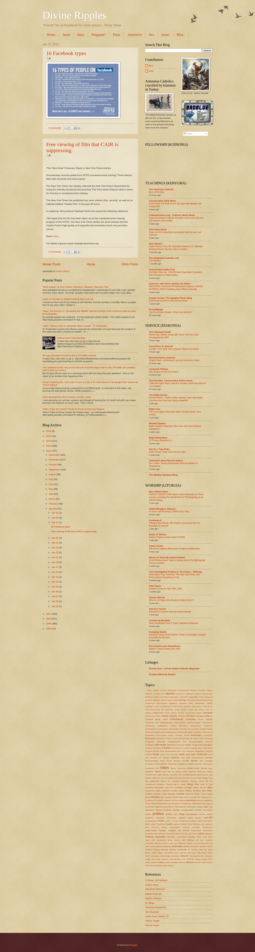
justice (171, 778)
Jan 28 (55, 517)
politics (158, 814)
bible (176, 700)
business (173, 703)
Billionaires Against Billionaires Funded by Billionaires (174, 548)
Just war (164, 778)
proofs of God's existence (176, 821)
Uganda (165, 859)
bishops (183, 700)
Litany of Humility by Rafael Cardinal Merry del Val (67, 299)
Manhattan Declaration (154, 788)
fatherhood (172, 745)
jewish (193, 775)
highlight (166, 758)
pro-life (208, 817)
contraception (162, 729)
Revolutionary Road (163, 834)
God (162, 751)
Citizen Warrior (157, 597)
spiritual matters (205, 846)
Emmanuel (177, 739)
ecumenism (207, 735)
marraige (179, 787)
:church (209, 690)
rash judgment (206, 824)
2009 (49, 623)
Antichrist (135, 35)
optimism (174, 800)
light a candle (180, 784)
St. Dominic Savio (195, 850)
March (52, 499)
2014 (49, 441)
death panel (150, 732)
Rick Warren (176, 834)
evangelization (174, 742)
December (54, 455)
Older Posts (129, 264)
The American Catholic (161, 189)
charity (165, 716)
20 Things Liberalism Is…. (161, 440)
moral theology (168, 794)
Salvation (171, 837)
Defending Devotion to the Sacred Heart (168, 300)
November (54, 459)
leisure (163, 781)
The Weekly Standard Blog (163, 475)
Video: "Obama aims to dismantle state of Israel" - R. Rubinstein (74, 326)
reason (164, 827)
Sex (151, 35)
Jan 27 (55, 522)
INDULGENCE (161, 764)
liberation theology (189, 781)
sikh (207, 843)
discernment (207, 732)
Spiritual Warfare (168, 850)
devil (190, 732)
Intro (80, 35)
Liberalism (176, 781)
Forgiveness (197, 745)
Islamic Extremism (178, 768)
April (51, 494)
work (147, 866)
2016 (49, 431)
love (197, 784)
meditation (166, 791)
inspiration (181, 764)
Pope (182, 814)
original (182, 800)
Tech (147, 856)
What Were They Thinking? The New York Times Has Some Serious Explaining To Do (174, 576)
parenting (191, 800)
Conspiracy (207, 726)
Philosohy (196, 804)
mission (148, 794)
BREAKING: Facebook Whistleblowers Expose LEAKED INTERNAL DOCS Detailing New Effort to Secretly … (176, 287)
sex (171, 843)
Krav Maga (203, 778)
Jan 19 (55, 562)
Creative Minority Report (162, 674)
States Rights (157, 853)
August (52, 474)
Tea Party (201, 853)
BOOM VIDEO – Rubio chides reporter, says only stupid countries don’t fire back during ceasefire (175, 399)
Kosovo (194, 778)
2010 (49, 618)
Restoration (207, 831)
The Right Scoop (158, 395)
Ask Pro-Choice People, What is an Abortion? (170, 312)
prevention (160, 818)
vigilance (154, 862)
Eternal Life (187, 738)
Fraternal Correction (153, 748)
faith (157, 744)
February (53, 503)
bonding (209, 700)
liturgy (190, 784)
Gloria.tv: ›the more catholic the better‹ (170, 283)
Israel (165, 35)
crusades (196, 729)
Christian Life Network (156, 880)
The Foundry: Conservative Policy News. (171, 380)
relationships (151, 830)
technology (165, 856)
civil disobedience (163, 723)
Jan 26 (55, 537)
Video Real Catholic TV (157, 916)
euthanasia (160, 742)
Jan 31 (55, 512)
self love (199, 840)
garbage (193, 748)
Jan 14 (55, 572)
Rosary (185, 834)
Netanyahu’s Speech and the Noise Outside (170, 611)
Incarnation (149, 764)
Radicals (196, 824)
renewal (186, 831)
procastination (151, 821)
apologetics (174, 697)
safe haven (192, 834)
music (209, 794)
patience (199, 800)
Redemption (207, 827)
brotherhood (150, 703)
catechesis (200, 703)
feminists (181, 745)
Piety (116, 35)
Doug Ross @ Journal (161, 346)
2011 (49, 614)
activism (189, 694)
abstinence (180, 694)
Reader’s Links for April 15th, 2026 (165, 588)
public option (150, 824)
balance (164, 700)
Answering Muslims (159, 620)
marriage (188, 787)
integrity (190, 764)
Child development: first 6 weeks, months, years (66, 397)
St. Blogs (149, 903)
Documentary (161, 735)
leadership (154, 781)
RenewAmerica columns (162, 357)
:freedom (148, 694)
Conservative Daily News (162, 201)
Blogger (133, 945)
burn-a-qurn (162, 703)
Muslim (155, 796)
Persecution (162, 804)
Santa (210, 837)
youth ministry (167, 866)
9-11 (163, 694)
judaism (148, 778)
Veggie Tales (207, 859)
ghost (200, 748)
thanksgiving (194, 856)
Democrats (183, 732)
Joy (210, 775)
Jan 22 (55, 552)
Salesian (208, 834)
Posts (187, 133)
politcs (148, 814)
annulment (164, 697)
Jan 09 (55, 591)
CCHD (166, 713)
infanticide (172, 764)
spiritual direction (191, 846)
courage (183, 729)
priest (190, 818)
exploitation (149, 745)
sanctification (181, 837)
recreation (196, 827)
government (170, 751)
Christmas (191, 719)
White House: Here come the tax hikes (167, 452)
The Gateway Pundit (160, 332)
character (207, 712)
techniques (155, 856)
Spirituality (182, 850)
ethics (196, 738)
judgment (156, 778)
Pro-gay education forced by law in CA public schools (69, 355)
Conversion (174, 729)
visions (167, 862)
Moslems (189, 794)
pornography (192, 814)
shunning (201, 843)
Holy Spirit (185, 758)
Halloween (190, 751)
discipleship (150, 735)
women (209, 862)
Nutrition (160, 800)
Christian (190, 716)
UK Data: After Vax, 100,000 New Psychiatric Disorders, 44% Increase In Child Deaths (175, 273)
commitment (179, 723)
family (163, 744)
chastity (173, 716)
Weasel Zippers (157, 423)
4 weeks (156, 694)
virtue (161, 862)
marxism (203, 788)
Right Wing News (158, 437)
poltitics (169, 814)
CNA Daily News (157, 229)
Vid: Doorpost (152, 912)
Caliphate (183, 703)
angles (156, 697)
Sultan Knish (156, 546)
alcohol (205, 694)
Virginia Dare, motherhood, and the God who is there (174, 360)
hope (162, 761)
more (55, 236)
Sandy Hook (201, 837)
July (51, 479)
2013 (49, 446)
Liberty (201, 781)
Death (209, 729)
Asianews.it (155, 520)
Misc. (181, 35)
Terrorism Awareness (155, 907)
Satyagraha (161, 840)
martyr (196, 787)
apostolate (184, 697)
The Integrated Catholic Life (164, 258)
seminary (208, 840)
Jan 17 (55, 567)
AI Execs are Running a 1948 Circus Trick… (170, 511)
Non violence (203, 797)
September (55, 469)
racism (177, 824)
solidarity (167, 846)
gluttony (156, 751)
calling (190, 703)
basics (170, 700)
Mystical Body (177, 797)
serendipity (149, 843)
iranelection (150, 768)
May (51, 489)
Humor (194, 760)
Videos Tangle (152, 920)
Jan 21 (55, 557)
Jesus (66, 35)
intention (198, 764)
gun (183, 751)
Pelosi (153, 804)
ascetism (148, 700)
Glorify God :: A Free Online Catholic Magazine (174, 668)
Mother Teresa (200, 794)
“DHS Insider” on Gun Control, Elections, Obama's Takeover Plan (75, 287)
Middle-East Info (153, 894)
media (158, 791)
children (181, 716)
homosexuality (151, 761)
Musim (148, 797)
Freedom (166, 748)
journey (206, 775)
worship (158, 865)
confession (162, 726)
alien (210, 694)
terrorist (184, 856)
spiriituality (177, 846)
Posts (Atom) (63, 271)
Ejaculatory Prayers (164, 739)
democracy (172, 732)
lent (169, 781)
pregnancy (149, 818)
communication (194, 723)
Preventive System (176, 818)
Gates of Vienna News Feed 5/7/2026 (167, 537)
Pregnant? (99, 35)
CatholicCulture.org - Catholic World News (172, 215)
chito (151, 71)
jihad (199, 775)
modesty (157, 794)
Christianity (176, 719)
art (211, 697)
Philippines (186, 804)
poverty (202, 814)
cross (189, 729)
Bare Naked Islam (158, 491)
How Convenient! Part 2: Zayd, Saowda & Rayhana (173, 623)
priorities (198, 818)
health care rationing (168, 754)
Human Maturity (173, 761)
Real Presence (152, 827)
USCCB (190, 859)
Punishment (161, 824)
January (53, 508)
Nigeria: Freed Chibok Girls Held (164, 649)
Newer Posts (51, 264)
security (177, 840)
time (202, 856)
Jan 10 (55, 586)
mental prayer (178, 791)
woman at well (200, 862)
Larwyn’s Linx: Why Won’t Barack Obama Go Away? (174, 349)
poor (176, 814)
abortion (170, 693)
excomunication (196, 742)
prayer (209, 814)
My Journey (166, 797)
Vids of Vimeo (152, 925)
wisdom (182, 862)
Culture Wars (151, 885)
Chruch (201, 719)
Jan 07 (55, 596)
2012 (49, 450)
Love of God (206, 784)
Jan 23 (55, 547)
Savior (170, 840)
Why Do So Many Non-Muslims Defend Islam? (171, 600)
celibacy (174, 713)
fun (182, 748)
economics (196, 735)
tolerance (208, 856)
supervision (192, 853)
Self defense (188, 840)
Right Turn (154, 409)
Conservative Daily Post (162, 269)
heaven (153, 758)
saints (201, 833)
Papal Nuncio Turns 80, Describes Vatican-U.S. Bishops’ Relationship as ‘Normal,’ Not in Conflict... (176, 247)
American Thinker (158, 369)
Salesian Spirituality (155, 836)
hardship (208, 751)
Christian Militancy (204, 716)
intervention (207, 764)
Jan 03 (55, 601)
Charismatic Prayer (153, 716)
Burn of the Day (156, 192)
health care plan (187, 754)
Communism (207, 723)
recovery (186, 827)
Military (189, 791)
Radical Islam (186, 824)
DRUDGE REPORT (155, 889)
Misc (204, 791)
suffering (183, 853)
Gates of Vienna (157, 534)
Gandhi (187, 748)
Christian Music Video (156, 719)
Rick (151, 65)
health (156, 754)
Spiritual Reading (152, 850)
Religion (162, 830)
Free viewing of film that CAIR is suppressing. (74, 531)
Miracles (197, 791)
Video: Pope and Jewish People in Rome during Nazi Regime (73, 409)
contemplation (151, 729)
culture (203, 729)
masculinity (149, 791)
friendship (176, 748)
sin (211, 843)
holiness (175, 757)
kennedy (178, 778)
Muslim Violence (153, 898)
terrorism (175, 856)
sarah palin (150, 840)
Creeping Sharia (157, 632)
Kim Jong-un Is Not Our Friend (163, 372)
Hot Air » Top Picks (159, 449)
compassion (150, 726)
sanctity (191, 837)
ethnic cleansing (205, 739)
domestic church (182, 735)
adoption (197, 694)
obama (167, 800)
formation (208, 745)
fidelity (188, 745)
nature (186, 797)
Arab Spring (204, 697)
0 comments (55, 128)
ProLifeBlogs (156, 309)
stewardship (169, 853)
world (152, 866)
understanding (174, 859)
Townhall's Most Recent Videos (166, 460)
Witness (190, 862)
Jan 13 (55, 577)
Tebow (209, 853)
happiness (200, 751)
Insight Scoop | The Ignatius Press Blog (170, 298)
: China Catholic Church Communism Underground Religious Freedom (175, 690)
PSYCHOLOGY (205, 821)
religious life (174, 830)
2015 (49, 436)
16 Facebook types (66, 53)
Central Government (186, 713)
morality (180, 793)
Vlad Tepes (155, 586)
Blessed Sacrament (196, 700)
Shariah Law (191, 843)
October (53, 464)
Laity (210, 778)
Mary (209, 787)
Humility (185, 761)
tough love (150, 859)
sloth (147, 846)
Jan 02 (55, 606)
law (146, 781)
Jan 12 (55, 581)
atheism (156, 700)
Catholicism (157, 713)
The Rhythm (155, 260)
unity (183, 859)
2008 (49, 628)
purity (170, 824)
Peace (147, 804)
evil (184, 742)
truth (158, 859)
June (51, 484)
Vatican (198, 859)
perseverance (174, 804)
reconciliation (175, 827)
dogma (171, 735)
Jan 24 (55, 542)
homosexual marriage (202, 758)
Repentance (196, 831)
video (147, 862)
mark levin (169, 788)
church (209, 719)
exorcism (208, 742)
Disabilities (197, 732)
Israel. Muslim (200, 768)
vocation (174, 862)
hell (159, 758)
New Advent (155, 243)
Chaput (199, 713)
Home (51, 35)
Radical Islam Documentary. (71, 338)
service (158, 843)
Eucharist (149, 742)
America (149, 697)
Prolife (161, 821)
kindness (186, 778)
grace (179, 751)
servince (165, 843)
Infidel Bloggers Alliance (162, 508)
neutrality (193, 797)
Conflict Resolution (179, 726)
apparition (193, 697)
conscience (195, 726)
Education (150, 738)
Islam (164, 768)
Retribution (149, 834)
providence (192, 821)
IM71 (202, 761)
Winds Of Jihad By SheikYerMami (167, 557)
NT (155, 800)
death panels (161, 732)
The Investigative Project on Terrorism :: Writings (175, 571)
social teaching (156, 846)
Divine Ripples (74, 15)
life (206, 781)
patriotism (208, 800)
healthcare (202, 754)
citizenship (149, 723)
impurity (209, 761)
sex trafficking (179, 843)
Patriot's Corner (157, 609)
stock (176, 853)
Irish (157, 768)
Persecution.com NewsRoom (164, 646)
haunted (148, 754)
